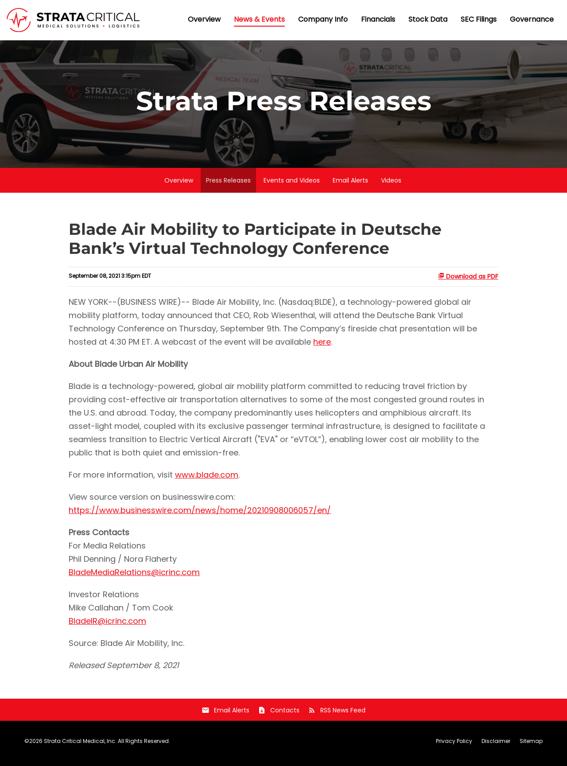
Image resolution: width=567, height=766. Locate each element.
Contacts (278, 714)
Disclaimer (496, 745)
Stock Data (427, 19)
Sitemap (531, 745)
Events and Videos (292, 184)
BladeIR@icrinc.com (107, 625)
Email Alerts (350, 184)
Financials (378, 19)
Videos (391, 184)
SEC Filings (479, 19)
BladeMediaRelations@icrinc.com (134, 576)
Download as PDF (468, 280)
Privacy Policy (454, 745)
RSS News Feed (336, 714)
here (322, 346)
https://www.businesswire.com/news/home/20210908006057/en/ (200, 514)
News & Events (259, 19)
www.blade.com (206, 479)
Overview (204, 19)
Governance (532, 19)
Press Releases (228, 184)
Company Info (323, 19)
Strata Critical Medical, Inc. (80, 745)
